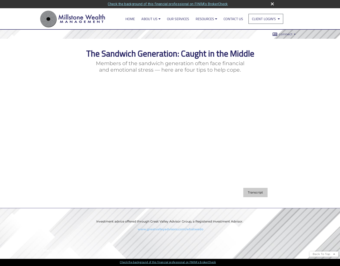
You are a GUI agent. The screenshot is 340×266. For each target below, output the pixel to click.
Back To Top (324, 254)
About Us (149, 18)
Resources (205, 18)
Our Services (178, 18)
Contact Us (233, 18)
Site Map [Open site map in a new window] (50, 250)
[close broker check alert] (272, 4)
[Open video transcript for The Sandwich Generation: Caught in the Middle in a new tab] (255, 192)
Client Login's (264, 18)
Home (130, 18)
